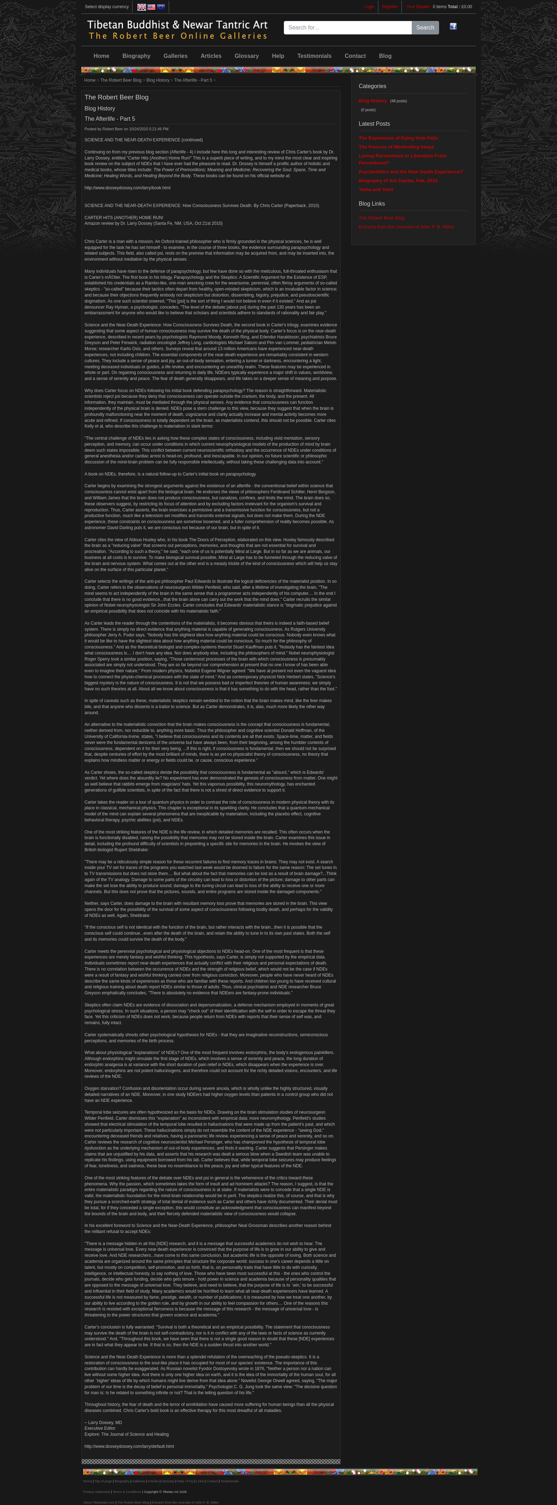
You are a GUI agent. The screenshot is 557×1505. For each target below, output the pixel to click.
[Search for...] (348, 27)
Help (278, 56)
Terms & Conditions (127, 1492)
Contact (355, 56)
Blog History (157, 80)
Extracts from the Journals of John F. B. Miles (406, 226)
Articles (211, 56)
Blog (385, 56)
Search (425, 28)
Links (200, 1481)
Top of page (103, 1481)
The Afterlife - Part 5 (193, 80)
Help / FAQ (185, 1481)
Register (390, 6)
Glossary (246, 56)
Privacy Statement (96, 1492)
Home (101, 56)
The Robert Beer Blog (120, 80)
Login (369, 6)
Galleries (176, 56)
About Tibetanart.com (99, 1502)
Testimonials (314, 56)
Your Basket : (419, 6)
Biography (137, 56)
